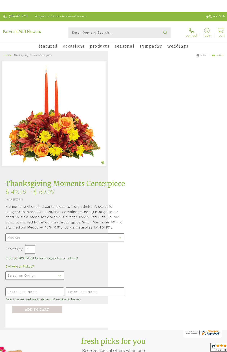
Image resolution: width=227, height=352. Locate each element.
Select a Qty (122, 142)
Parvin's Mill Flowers (22, 31)
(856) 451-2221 (18, 16)
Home (8, 55)
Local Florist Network (189, 348)
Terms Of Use (143, 348)
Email (217, 55)
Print (202, 55)
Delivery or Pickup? (128, 159)
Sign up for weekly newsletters (113, 260)
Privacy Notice (164, 348)
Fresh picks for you (113, 240)
